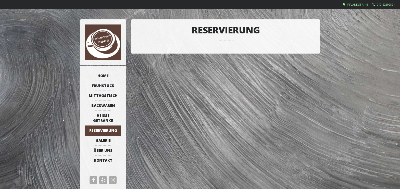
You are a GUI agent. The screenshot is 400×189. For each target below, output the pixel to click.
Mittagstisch (103, 95)
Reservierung (103, 130)
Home (103, 75)
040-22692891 (386, 4)
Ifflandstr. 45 (357, 4)
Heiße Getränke (103, 118)
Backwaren (103, 105)
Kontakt (103, 160)
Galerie (103, 140)
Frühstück (103, 85)
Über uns (103, 150)
